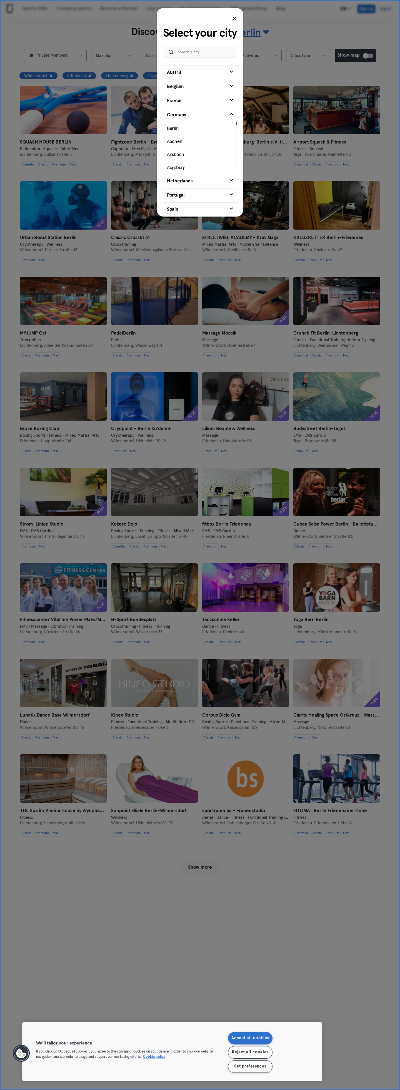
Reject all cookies (250, 1052)
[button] (21, 1053)
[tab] (200, 73)
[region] (172, 1051)
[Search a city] (200, 52)
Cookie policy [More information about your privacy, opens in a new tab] (154, 1057)
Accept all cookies (250, 1038)
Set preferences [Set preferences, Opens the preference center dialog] (250, 1066)
